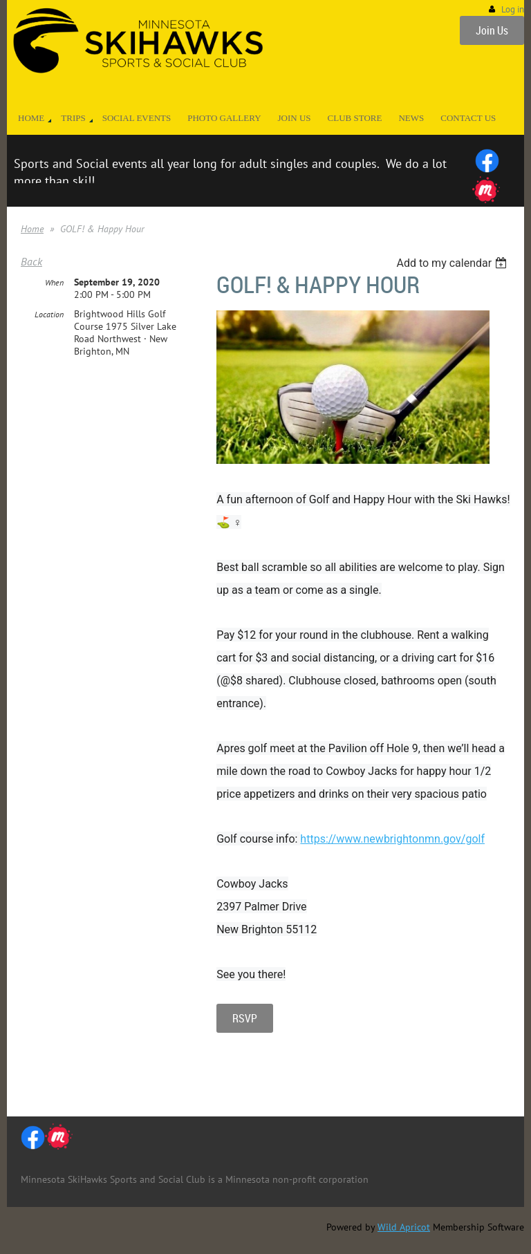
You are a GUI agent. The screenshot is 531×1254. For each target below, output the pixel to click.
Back (31, 261)
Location (49, 314)
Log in (512, 9)
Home (32, 229)
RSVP (244, 1018)
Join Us (492, 30)
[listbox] (453, 263)
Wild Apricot (404, 1227)
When (54, 282)
